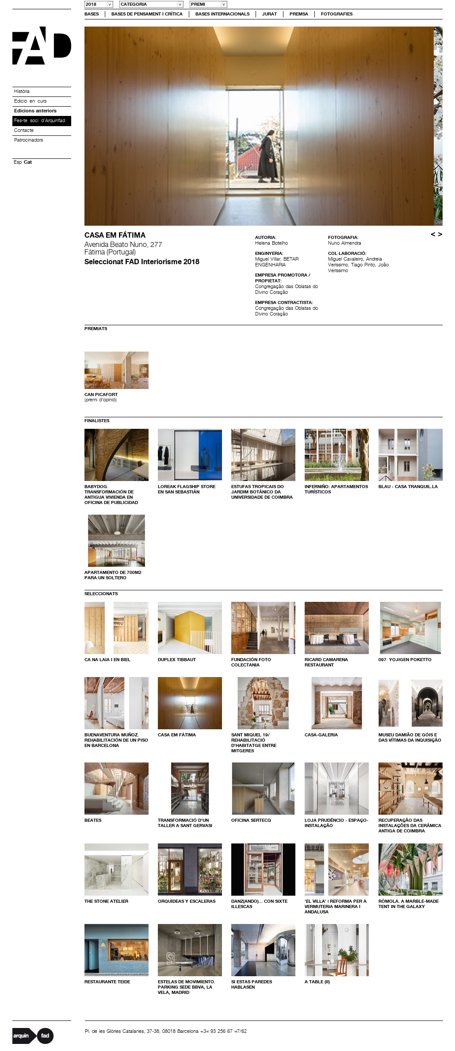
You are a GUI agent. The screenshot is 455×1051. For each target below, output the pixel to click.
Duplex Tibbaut (177, 660)
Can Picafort (101, 395)
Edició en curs (30, 101)
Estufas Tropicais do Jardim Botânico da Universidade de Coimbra (262, 492)
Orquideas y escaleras (186, 901)
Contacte (24, 130)
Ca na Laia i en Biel (107, 660)
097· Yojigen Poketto (405, 660)
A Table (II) (317, 982)
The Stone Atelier (106, 901)
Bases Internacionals (222, 14)
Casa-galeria (321, 735)
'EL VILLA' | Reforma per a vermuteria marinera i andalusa (336, 906)
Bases (91, 14)
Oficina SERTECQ (251, 820)
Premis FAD (41, 46)
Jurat (269, 14)
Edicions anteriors (35, 111)
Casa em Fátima (177, 735)
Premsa (299, 14)
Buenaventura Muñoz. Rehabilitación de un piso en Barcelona (116, 740)
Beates (92, 820)
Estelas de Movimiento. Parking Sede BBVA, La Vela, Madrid (186, 987)
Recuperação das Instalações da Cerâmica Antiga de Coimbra (410, 825)
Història (22, 91)
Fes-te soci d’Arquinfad (39, 120)
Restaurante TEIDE (107, 982)
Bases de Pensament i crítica (147, 14)
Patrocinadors (28, 140)
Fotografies (336, 14)
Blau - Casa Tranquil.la (408, 487)
